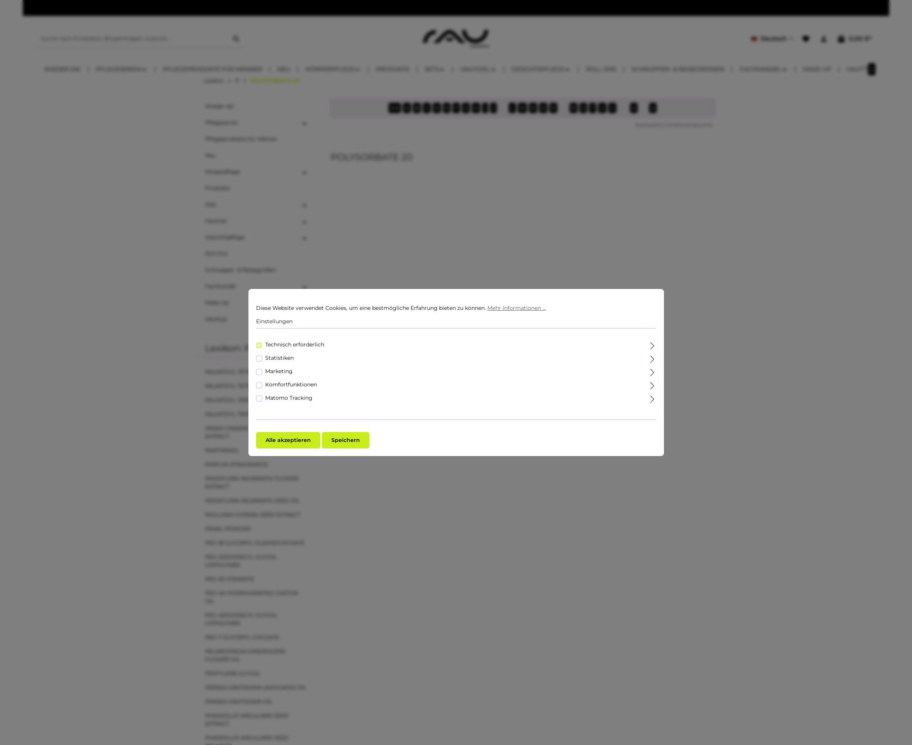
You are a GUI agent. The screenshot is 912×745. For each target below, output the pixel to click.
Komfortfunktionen (291, 384)
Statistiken (279, 357)
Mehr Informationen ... (516, 308)
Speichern (345, 440)
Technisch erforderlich (294, 344)
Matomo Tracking (288, 397)
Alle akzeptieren (288, 440)
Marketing (279, 371)
